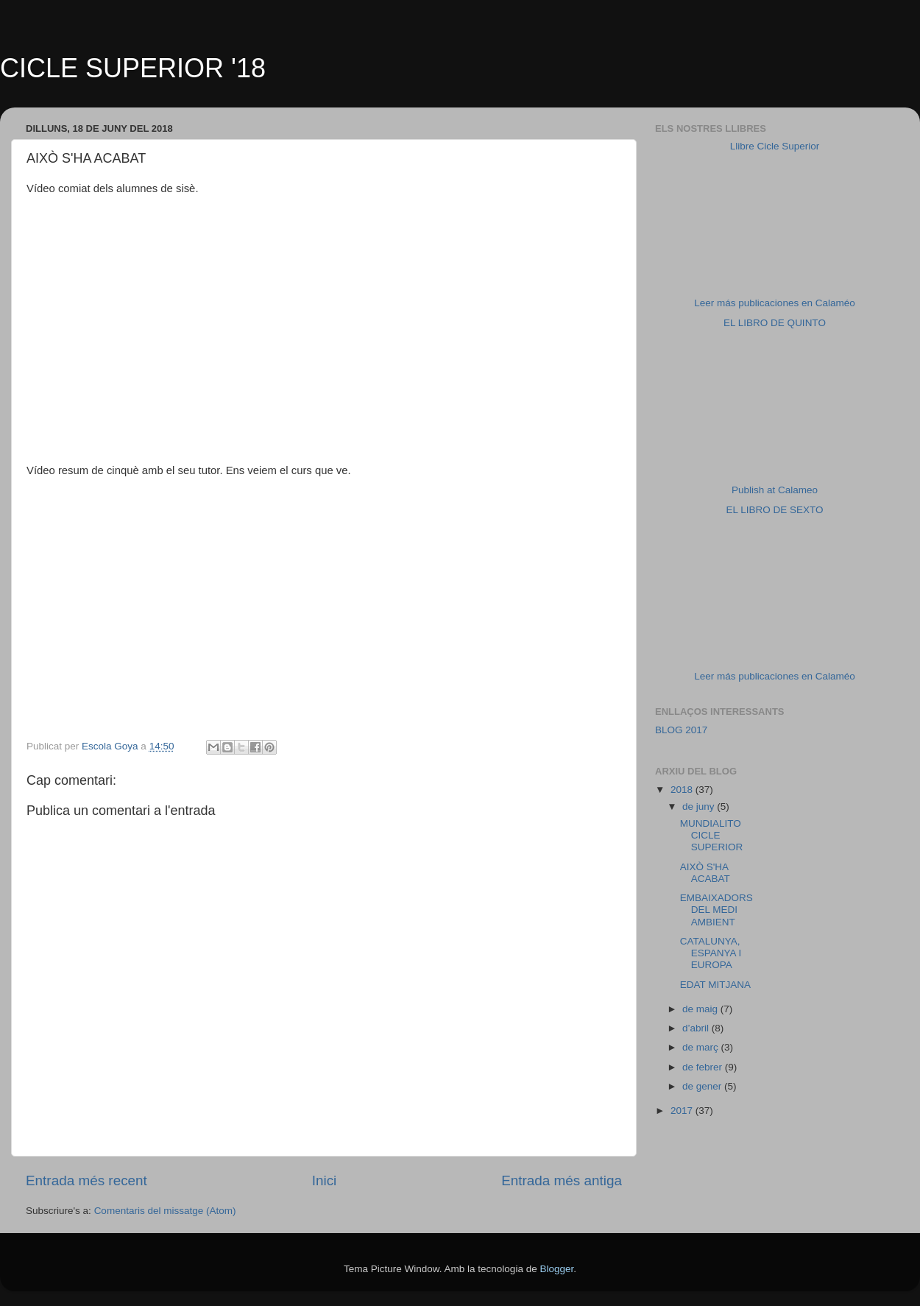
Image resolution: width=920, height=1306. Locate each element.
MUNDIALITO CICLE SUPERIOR (711, 835)
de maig (701, 1008)
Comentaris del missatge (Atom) (165, 1210)
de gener (703, 1086)
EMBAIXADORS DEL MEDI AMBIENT (716, 909)
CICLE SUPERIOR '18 (133, 68)
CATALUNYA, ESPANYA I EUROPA (711, 953)
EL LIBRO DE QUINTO (774, 322)
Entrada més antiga (561, 1180)
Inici (324, 1180)
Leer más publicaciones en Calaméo (774, 302)
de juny (699, 806)
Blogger (556, 1268)
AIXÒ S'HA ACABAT (705, 872)
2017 (683, 1110)
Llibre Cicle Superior (775, 146)
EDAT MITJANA (715, 984)
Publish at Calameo (775, 489)
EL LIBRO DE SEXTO (774, 509)
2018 (683, 789)
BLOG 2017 (681, 729)
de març (701, 1047)
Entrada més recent (86, 1180)
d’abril (697, 1028)
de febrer (703, 1067)
